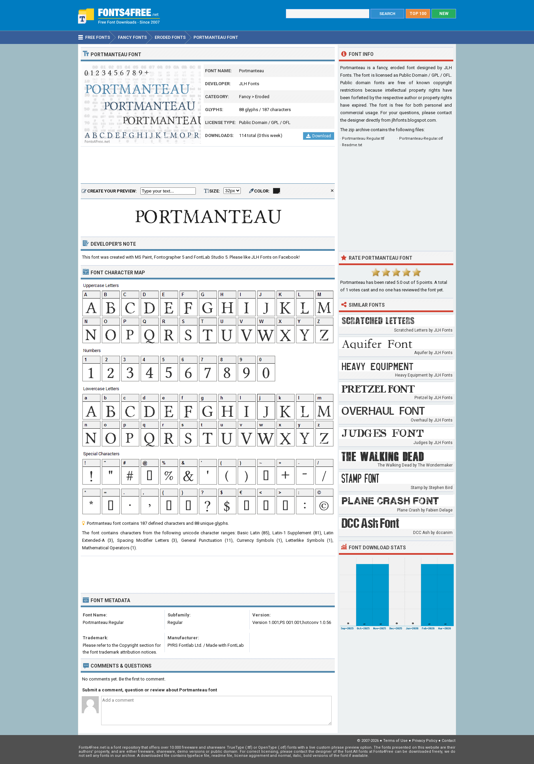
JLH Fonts (249, 83)
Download (318, 136)
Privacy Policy (424, 740)
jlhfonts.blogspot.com (414, 120)
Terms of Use (395, 740)
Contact (448, 740)
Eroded (262, 96)
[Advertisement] (208, 165)
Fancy (245, 96)
